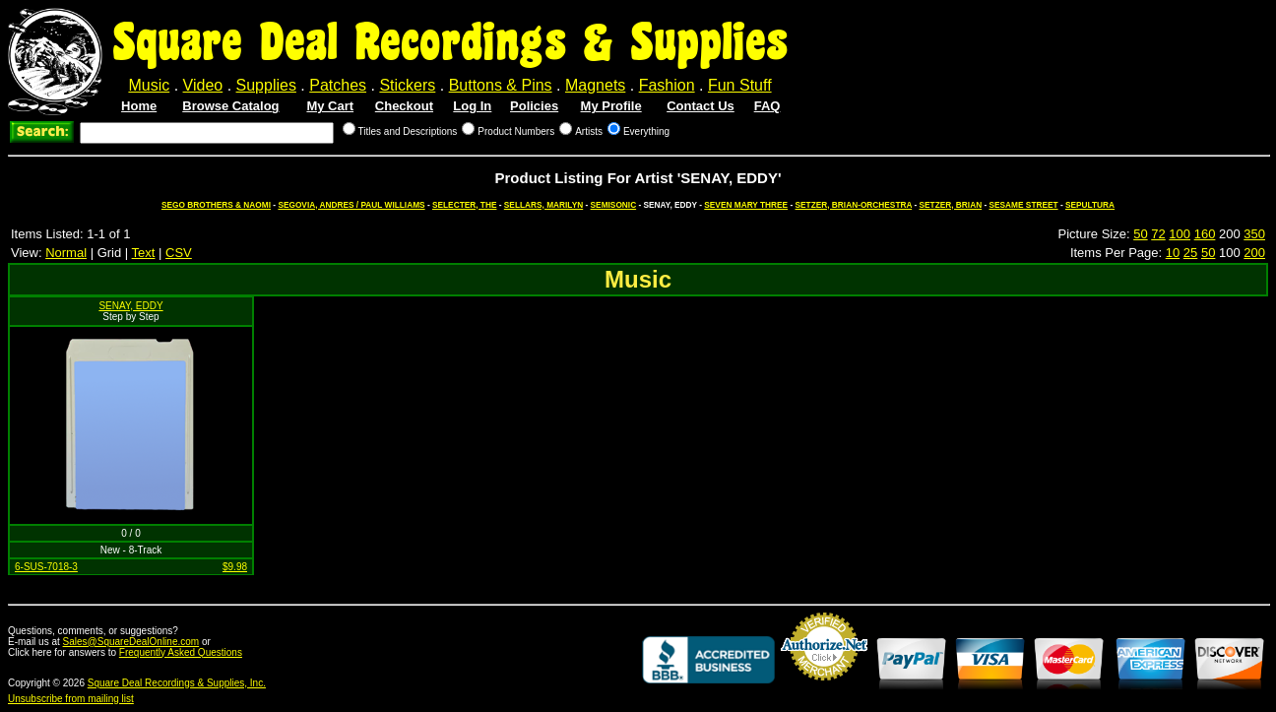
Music (148, 85)
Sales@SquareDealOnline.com (131, 641)
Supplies (266, 85)
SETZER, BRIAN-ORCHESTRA (854, 205)
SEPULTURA (1090, 205)
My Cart (329, 105)
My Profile (611, 105)
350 (1254, 234)
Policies (534, 105)
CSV (178, 252)
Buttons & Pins (500, 85)
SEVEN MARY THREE (746, 205)
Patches (337, 85)
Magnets (595, 85)
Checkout (404, 105)
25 (1190, 252)
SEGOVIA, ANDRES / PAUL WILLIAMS (351, 205)
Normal (66, 252)
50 (1140, 234)
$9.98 (235, 566)
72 (1158, 234)
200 (1254, 252)
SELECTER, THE (464, 205)
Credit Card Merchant (824, 688)
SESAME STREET (1023, 205)
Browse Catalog (230, 105)
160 (1205, 234)
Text (144, 252)
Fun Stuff (740, 85)
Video (203, 85)
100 (1179, 234)
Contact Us (700, 105)
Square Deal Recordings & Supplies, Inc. (177, 683)
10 (1173, 252)
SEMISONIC (614, 205)
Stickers (407, 85)
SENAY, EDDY (130, 305)
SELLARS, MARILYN (543, 205)
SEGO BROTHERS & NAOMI (216, 205)
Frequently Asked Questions (180, 652)
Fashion (667, 85)
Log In (472, 105)
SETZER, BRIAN (951, 205)
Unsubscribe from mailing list (71, 698)
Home (139, 105)
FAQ (767, 105)
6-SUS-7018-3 (46, 566)
